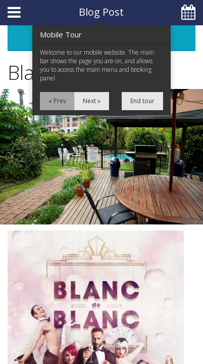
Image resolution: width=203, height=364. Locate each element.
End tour (142, 101)
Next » (91, 101)
